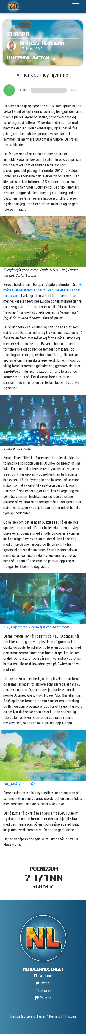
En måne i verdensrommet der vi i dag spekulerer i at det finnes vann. (43, 290)
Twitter (43, 983)
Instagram (43, 990)
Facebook (43, 976)
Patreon (43, 998)
